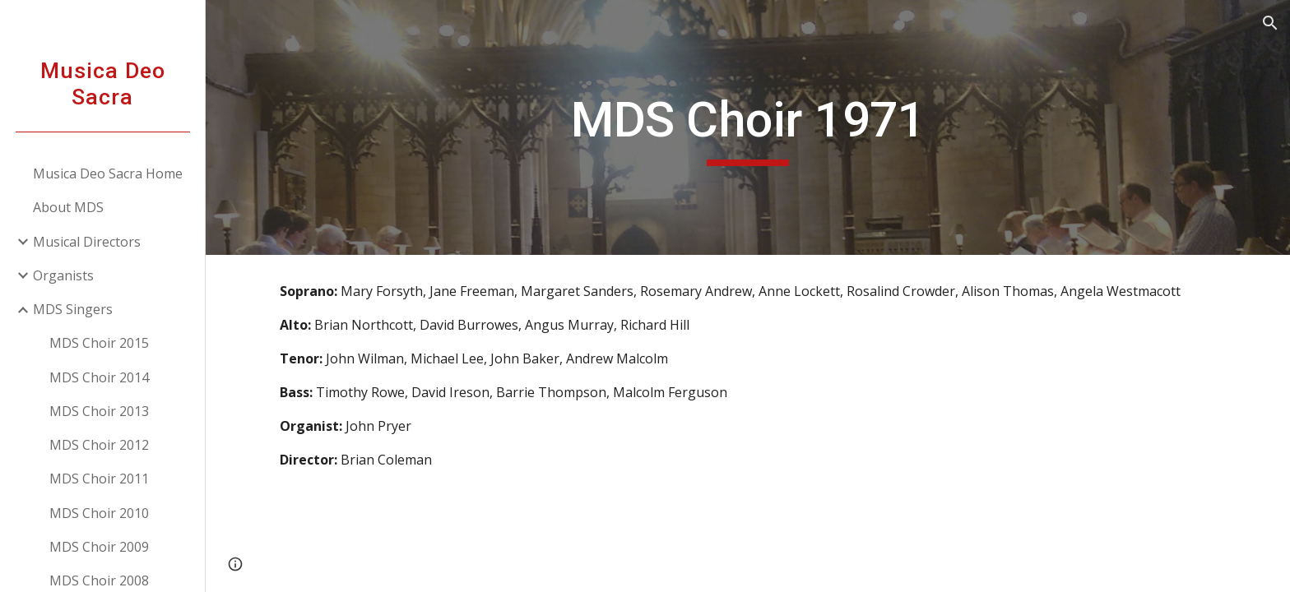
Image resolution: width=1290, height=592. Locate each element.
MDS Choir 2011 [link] (99, 478)
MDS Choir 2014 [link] (99, 377)
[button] (1270, 23)
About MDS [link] (68, 207)
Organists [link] (63, 275)
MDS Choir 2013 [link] (99, 411)
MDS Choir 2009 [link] (99, 547)
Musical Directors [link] (87, 242)
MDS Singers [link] (73, 309)
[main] (748, 127)
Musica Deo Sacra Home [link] (108, 173)
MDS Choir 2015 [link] (99, 343)
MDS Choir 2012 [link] (99, 445)
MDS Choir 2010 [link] (99, 513)
